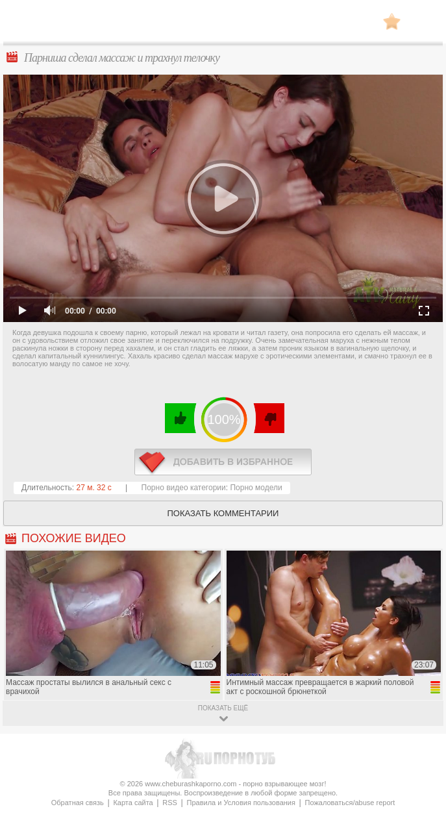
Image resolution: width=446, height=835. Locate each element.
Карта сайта (133, 802)
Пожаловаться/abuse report (350, 802)
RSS (169, 802)
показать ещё (223, 708)
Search (423, 21)
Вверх (421, 788)
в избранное (223, 462)
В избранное (392, 21)
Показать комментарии (223, 513)
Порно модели (256, 487)
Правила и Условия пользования (241, 802)
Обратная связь (77, 802)
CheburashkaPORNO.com (223, 25)
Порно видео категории (184, 487)
